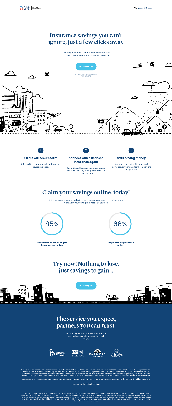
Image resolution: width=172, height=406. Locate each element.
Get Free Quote (86, 66)
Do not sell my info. (91, 384)
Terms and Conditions (132, 379)
